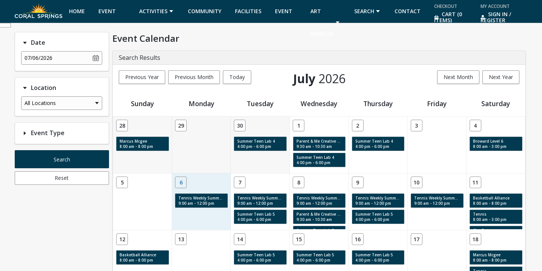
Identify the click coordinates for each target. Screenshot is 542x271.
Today (237, 77)
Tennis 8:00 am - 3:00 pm (490, 217)
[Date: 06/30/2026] (240, 125)
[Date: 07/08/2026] (298, 182)
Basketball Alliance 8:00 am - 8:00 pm (491, 200)
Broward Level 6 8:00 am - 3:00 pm (490, 144)
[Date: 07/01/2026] (298, 125)
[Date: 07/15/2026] (298, 239)
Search (62, 159)
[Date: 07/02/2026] (358, 125)
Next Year (501, 77)
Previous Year (142, 77)
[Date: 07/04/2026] (475, 125)
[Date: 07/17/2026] (416, 239)
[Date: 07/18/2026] (475, 239)
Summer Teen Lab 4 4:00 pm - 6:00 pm (256, 144)
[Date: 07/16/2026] (358, 239)
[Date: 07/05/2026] (122, 182)
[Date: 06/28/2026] (122, 125)
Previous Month (194, 77)
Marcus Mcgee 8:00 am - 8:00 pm (136, 144)
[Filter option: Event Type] (24, 133)
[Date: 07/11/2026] (475, 182)
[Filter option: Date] (24, 42)
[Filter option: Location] (24, 88)
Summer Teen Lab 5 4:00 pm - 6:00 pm (256, 217)
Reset (62, 177)
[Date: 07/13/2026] (181, 239)
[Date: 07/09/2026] (358, 182)
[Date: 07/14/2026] (240, 239)
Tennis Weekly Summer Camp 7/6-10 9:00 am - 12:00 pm (203, 200)
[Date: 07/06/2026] (181, 182)
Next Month (458, 77)
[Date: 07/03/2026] (416, 125)
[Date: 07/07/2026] (240, 182)
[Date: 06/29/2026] (181, 125)
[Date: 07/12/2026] (122, 239)
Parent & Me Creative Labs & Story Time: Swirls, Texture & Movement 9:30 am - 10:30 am (321, 144)
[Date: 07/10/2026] (416, 182)
